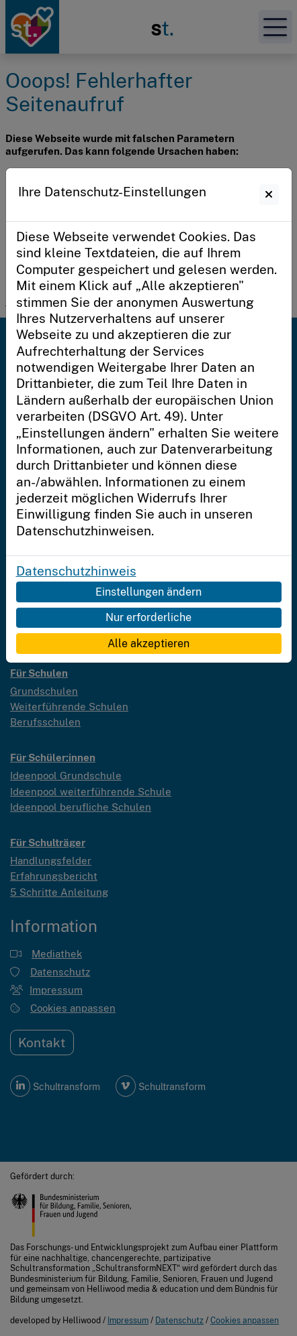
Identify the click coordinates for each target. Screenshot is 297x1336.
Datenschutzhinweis (76, 570)
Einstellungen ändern (148, 591)
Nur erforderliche (148, 617)
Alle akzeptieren (148, 643)
